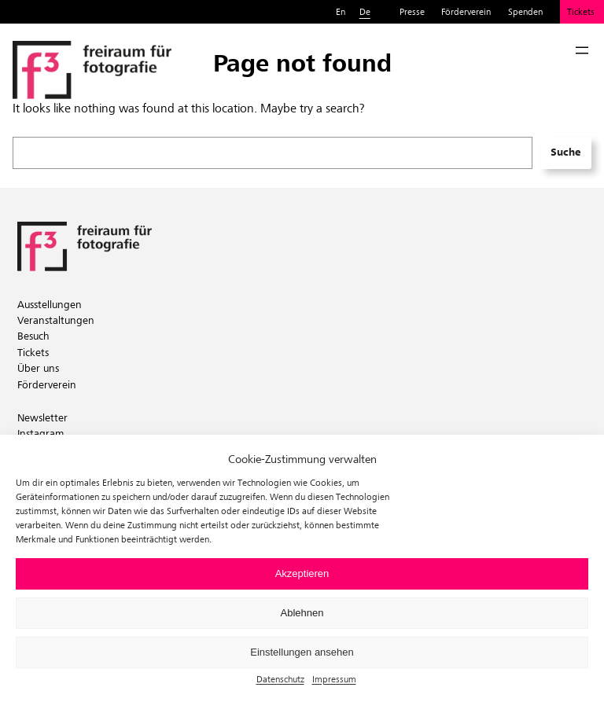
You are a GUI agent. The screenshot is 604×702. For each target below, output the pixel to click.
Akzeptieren (302, 573)
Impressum (334, 679)
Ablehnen (302, 613)
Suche (565, 152)
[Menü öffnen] (582, 50)
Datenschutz (280, 679)
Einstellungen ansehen (302, 652)
